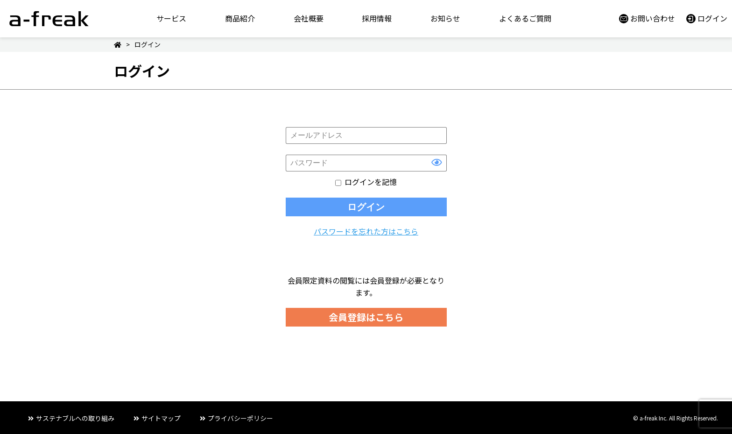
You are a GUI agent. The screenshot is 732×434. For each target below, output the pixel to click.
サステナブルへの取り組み (75, 418)
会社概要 (309, 18)
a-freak (49, 18)
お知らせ (445, 18)
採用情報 (377, 18)
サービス (171, 18)
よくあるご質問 (525, 18)
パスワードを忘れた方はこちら (366, 231)
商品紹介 (240, 18)
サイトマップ (161, 418)
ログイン (712, 18)
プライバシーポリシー (240, 418)
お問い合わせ (652, 18)
